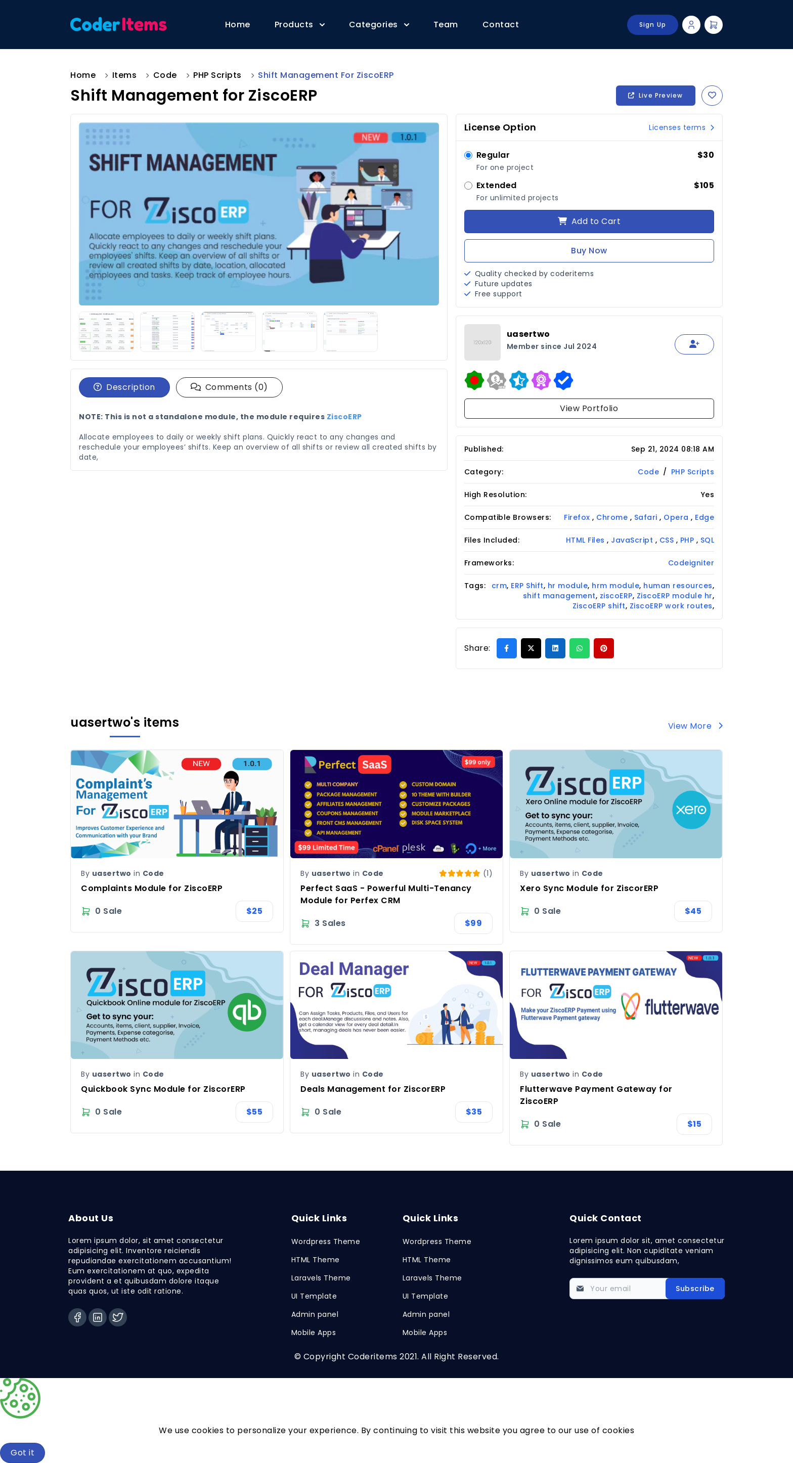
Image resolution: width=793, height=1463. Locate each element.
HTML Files (586, 540)
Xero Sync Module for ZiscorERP (589, 888)
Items (124, 75)
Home (237, 24)
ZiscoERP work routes (671, 606)
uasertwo (111, 873)
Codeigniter (691, 563)
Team (445, 24)
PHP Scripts (217, 75)
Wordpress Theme (326, 1241)
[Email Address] (647, 1288)
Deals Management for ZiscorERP (373, 1089)
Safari (647, 517)
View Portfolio (589, 408)
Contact (500, 24)
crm (499, 586)
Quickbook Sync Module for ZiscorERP (163, 1089)
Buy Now (589, 250)
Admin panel (315, 1314)
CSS (667, 540)
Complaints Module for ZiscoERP (152, 888)
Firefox (578, 517)
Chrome (613, 517)
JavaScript (633, 540)
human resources (678, 586)
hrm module (615, 586)
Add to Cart (589, 221)
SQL (707, 540)
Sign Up (652, 24)
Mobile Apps (313, 1332)
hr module (568, 586)
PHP (688, 540)
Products (300, 24)
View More (695, 726)
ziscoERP (616, 596)
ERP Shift (527, 586)
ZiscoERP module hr (675, 596)
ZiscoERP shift (599, 606)
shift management (559, 596)
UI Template (314, 1296)
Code (165, 75)
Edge (704, 517)
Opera (677, 517)
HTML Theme (315, 1260)
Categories (379, 24)
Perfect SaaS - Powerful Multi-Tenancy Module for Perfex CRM (386, 894)
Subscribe (695, 1288)
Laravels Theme (321, 1278)
